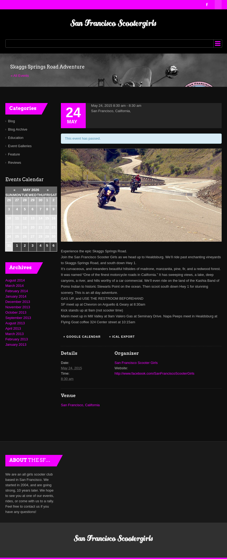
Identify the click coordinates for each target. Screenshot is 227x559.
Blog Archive (17, 129)
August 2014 (15, 280)
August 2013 (15, 323)
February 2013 (16, 339)
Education (16, 138)
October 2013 (15, 312)
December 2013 (17, 302)
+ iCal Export (122, 336)
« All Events (20, 76)
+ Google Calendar (82, 336)
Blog (11, 121)
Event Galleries (20, 146)
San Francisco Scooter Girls (136, 363)
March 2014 (14, 286)
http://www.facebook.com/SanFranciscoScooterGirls (154, 373)
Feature (14, 154)
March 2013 (14, 334)
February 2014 (16, 291)
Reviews (14, 163)
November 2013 (17, 307)
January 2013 (15, 345)
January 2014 (15, 296)
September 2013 (18, 318)
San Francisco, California (80, 405)
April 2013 (13, 328)
